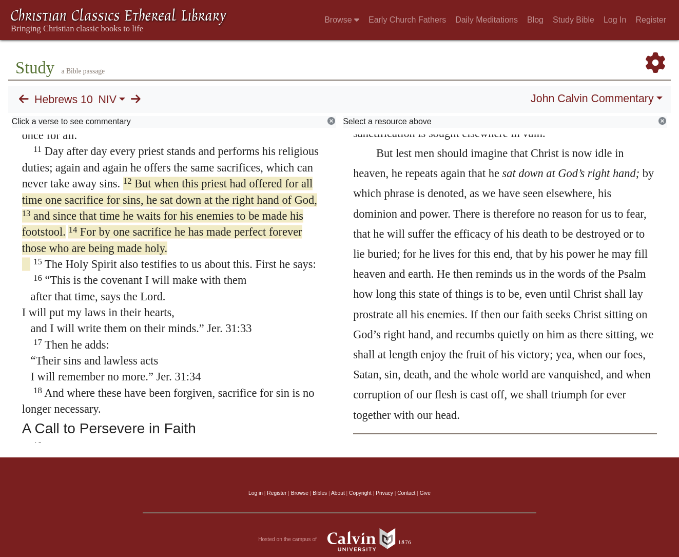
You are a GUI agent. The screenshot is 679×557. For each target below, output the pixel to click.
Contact (406, 493)
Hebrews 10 (63, 99)
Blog (535, 19)
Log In (615, 19)
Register (650, 19)
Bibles (320, 493)
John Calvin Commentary (592, 98)
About (338, 493)
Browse (341, 19)
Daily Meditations (486, 19)
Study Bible (573, 19)
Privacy (384, 493)
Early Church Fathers (407, 19)
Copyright (360, 493)
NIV (107, 99)
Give (425, 493)
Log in (255, 493)
